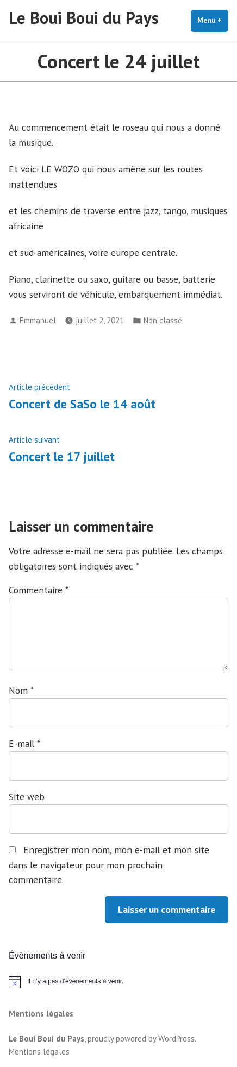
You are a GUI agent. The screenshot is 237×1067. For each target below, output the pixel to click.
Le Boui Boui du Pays (84, 17)
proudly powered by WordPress (141, 1038)
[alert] (118, 981)
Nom (21, 690)
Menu (212, 20)
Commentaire (38, 590)
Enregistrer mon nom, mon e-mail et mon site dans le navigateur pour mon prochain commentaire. (109, 865)
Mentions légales (41, 1013)
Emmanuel (38, 320)
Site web (27, 796)
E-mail (24, 743)
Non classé (163, 320)
